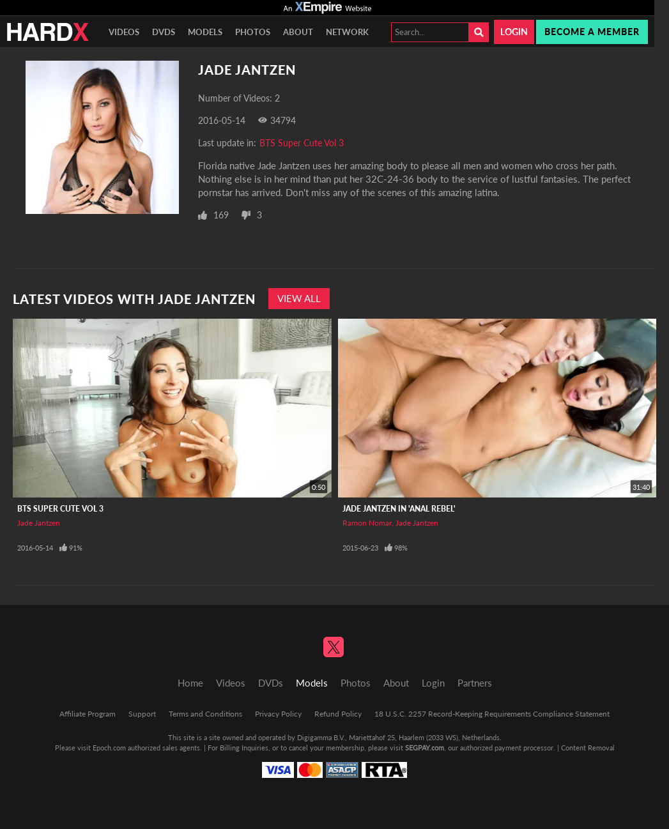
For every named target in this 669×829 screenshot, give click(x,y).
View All (299, 298)
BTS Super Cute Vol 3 (301, 142)
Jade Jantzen (38, 523)
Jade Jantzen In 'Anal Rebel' (399, 508)
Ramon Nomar (367, 523)
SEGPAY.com (424, 747)
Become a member (592, 31)
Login (514, 31)
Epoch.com (109, 747)
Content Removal (588, 747)
